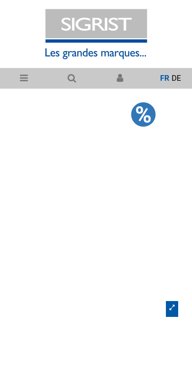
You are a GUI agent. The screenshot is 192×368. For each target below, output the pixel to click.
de (176, 78)
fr (164, 78)
